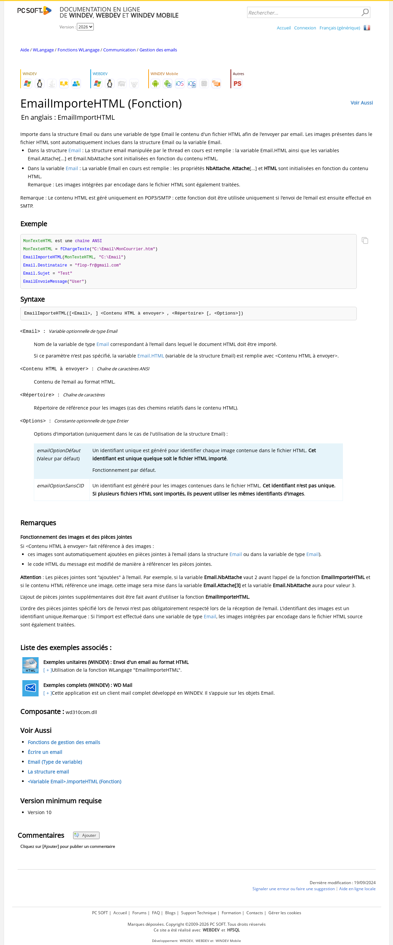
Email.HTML (150, 357)
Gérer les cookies (284, 913)
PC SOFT (100, 913)
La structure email (48, 773)
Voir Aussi (362, 102)
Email (74, 150)
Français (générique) (340, 28)
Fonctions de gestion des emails (64, 744)
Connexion (305, 28)
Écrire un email (45, 754)
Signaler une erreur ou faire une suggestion (294, 891)
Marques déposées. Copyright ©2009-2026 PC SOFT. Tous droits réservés (197, 924)
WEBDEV (202, 941)
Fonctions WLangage (79, 50)
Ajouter (85, 837)
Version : (68, 27)
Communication (119, 50)
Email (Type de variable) (55, 764)
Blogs (170, 913)
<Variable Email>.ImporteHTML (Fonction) (74, 783)
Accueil (284, 28)
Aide (24, 50)
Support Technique (198, 913)
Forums (139, 913)
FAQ (156, 913)
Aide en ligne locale (357, 891)
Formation (231, 913)
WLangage (43, 50)
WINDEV (186, 941)
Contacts (254, 913)
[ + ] (46, 672)
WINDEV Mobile (228, 941)
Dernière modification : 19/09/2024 (343, 885)
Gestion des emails (158, 50)
